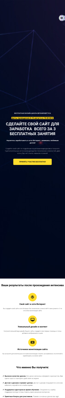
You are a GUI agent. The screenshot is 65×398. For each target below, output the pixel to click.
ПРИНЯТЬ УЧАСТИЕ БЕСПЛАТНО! (32, 162)
